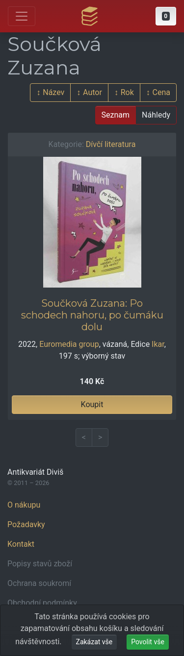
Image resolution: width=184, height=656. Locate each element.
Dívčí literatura (111, 144)
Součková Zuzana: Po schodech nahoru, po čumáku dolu (92, 315)
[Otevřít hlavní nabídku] (21, 16)
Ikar (158, 344)
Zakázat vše (94, 642)
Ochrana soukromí (39, 583)
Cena (161, 92)
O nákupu (23, 505)
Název (53, 92)
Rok (127, 92)
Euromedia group (69, 344)
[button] (166, 16)
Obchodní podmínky (42, 602)
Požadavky (26, 524)
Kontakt (20, 544)
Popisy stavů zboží (39, 563)
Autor (92, 92)
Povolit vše (147, 642)
